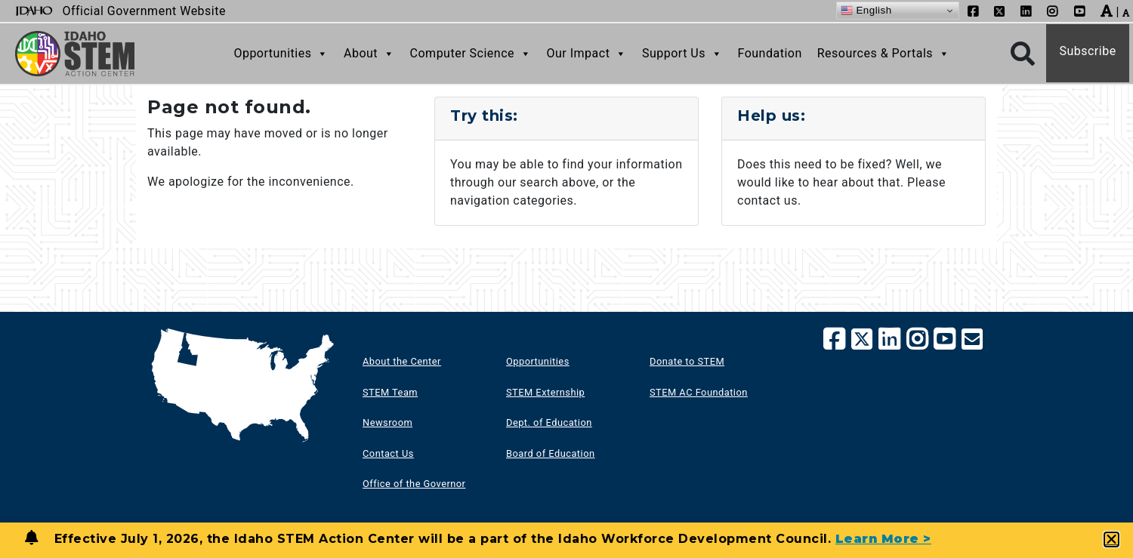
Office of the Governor (414, 483)
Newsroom (387, 422)
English (866, 11)
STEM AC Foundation (699, 392)
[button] (1112, 539)
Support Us (682, 54)
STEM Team (390, 392)
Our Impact (587, 54)
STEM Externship (545, 392)
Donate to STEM (687, 361)
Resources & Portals (883, 54)
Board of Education (550, 453)
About (369, 54)
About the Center (402, 361)
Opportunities (281, 54)
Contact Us (388, 453)
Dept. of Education (549, 422)
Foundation (769, 53)
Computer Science (471, 54)
